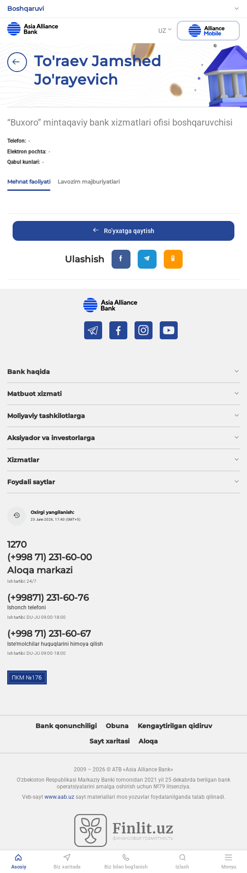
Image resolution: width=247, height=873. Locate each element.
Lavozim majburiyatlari (89, 181)
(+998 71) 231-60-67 (49, 633)
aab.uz (32, 29)
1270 (17, 544)
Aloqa (148, 741)
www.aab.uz (59, 797)
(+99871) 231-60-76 (48, 597)
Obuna (117, 726)
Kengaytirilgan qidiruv (175, 726)
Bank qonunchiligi (66, 726)
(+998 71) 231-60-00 (49, 557)
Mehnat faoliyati (28, 181)
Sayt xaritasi (110, 741)
